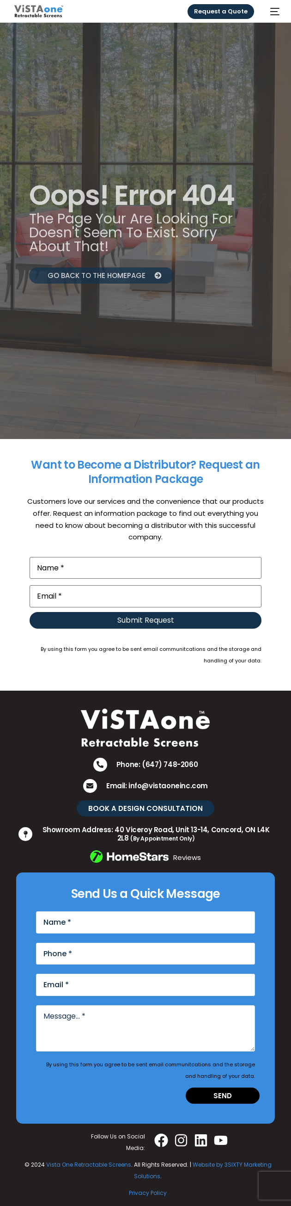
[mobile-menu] (271, 11)
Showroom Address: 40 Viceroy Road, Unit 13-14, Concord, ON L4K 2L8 (156, 834)
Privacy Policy (148, 1193)
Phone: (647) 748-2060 (157, 764)
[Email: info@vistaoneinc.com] (90, 786)
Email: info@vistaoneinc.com (157, 786)
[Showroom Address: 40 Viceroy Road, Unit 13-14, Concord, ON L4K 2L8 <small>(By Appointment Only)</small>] (25, 834)
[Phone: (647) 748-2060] (100, 765)
